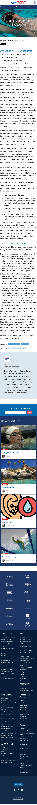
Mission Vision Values (6, 639)
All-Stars (22, 681)
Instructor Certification (6, 762)
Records (22, 674)
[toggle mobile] (2, 2)
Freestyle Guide (24, 703)
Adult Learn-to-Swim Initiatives (9, 760)
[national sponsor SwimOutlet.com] (27, 608)
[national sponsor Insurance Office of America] (9, 592)
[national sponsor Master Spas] (27, 592)
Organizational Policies (25, 731)
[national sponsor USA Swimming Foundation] (27, 624)
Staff (2, 646)
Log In (35, 3)
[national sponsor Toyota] (27, 616)
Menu (2, 3)
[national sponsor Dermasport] (27, 576)
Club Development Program (8, 711)
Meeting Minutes (24, 744)
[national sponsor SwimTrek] (9, 616)
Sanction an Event (24, 660)
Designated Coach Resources (8, 733)
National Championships (26, 667)
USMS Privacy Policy (18, 799)
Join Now (18, 784)
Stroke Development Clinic (26, 690)
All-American (23, 678)
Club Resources (5, 705)
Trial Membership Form (25, 641)
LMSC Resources (24, 767)
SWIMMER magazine (6, 671)
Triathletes (22, 721)
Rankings (22, 672)
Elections (22, 758)
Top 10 (21, 676)
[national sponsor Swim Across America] (9, 600)
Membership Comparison (26, 646)
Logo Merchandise (6, 667)
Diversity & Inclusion (6, 660)
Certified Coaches (5, 731)
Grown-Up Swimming (6, 664)
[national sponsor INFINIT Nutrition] (27, 584)
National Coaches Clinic (7, 726)
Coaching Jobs (5, 739)
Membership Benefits (25, 639)
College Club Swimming (7, 662)
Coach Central (5, 721)
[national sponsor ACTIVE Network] (9, 576)
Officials (22, 763)
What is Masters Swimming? (8, 637)
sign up (29, 412)
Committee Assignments (26, 761)
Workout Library (24, 705)
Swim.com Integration (25, 711)
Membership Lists (5, 714)
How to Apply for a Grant (7, 758)
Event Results (23, 669)
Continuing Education (6, 735)
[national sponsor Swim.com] (9, 608)
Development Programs (7, 641)
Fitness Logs (23, 709)
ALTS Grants (4, 755)
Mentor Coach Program (7, 737)
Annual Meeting (23, 754)
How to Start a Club (6, 700)
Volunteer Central (24, 752)
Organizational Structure (7, 644)
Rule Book (22, 728)
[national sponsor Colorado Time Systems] (9, 584)
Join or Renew (23, 637)
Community (4, 676)
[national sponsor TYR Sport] (27, 600)
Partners (3, 658)
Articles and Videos (11, 6)
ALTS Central (4, 747)
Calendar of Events (24, 656)
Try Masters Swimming (7, 678)
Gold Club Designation (7, 707)
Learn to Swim (23, 718)
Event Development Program (27, 658)
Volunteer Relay (24, 756)
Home (2, 6)
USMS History (4, 655)
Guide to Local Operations (26, 765)
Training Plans (23, 707)
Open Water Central (25, 663)
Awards (21, 770)
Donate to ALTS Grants (7, 669)
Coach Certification (6, 728)
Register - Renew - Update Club (9, 702)
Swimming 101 (23, 716)
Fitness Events (23, 665)
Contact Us (18, 797)
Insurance (3, 709)
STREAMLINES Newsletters (8, 673)
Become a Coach (5, 724)
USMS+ (22, 644)
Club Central (4, 698)
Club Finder (22, 700)
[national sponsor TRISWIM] (9, 624)
